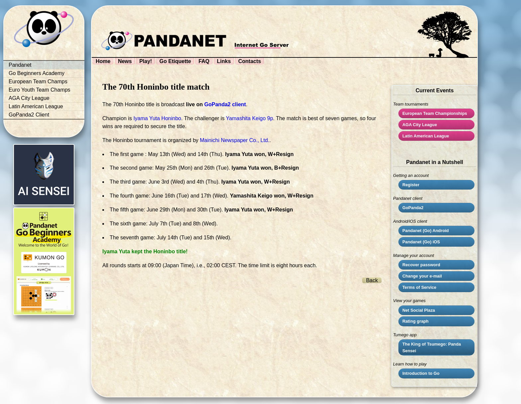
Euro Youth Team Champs (39, 90)
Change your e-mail (422, 276)
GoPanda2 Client (29, 115)
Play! (145, 61)
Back (372, 280)
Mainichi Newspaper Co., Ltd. (234, 140)
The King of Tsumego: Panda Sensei (431, 347)
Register (410, 184)
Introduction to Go (421, 373)
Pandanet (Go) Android (425, 230)
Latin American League (36, 106)
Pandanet (20, 65)
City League (419, 124)
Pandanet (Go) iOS (421, 241)
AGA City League (29, 98)
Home (103, 61)
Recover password (421, 264)
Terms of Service (419, 287)
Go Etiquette (175, 61)
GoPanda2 (412, 207)
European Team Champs (38, 81)
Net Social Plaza (418, 310)
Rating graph (415, 321)
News (125, 61)
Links (224, 61)
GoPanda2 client (225, 104)
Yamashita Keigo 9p (249, 118)
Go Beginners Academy (36, 73)
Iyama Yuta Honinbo (157, 118)
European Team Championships (434, 113)
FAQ (203, 61)
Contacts (249, 61)
